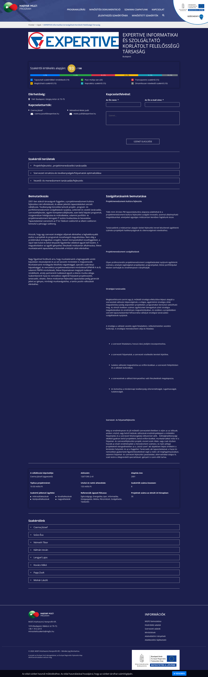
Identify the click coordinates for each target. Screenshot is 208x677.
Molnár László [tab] (39, 580)
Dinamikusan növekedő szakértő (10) (151, 83)
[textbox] (123, 104)
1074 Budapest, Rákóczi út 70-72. (43, 626)
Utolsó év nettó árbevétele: (93, 483)
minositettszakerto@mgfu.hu (41, 631)
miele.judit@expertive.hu (83, 113)
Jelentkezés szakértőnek (113, 15)
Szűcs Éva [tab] (36, 534)
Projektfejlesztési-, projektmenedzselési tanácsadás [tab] (58, 165)
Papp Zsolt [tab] (37, 572)
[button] (163, 16)
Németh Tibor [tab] (39, 542)
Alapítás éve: (137, 473)
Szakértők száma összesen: (143, 483)
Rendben (179, 673)
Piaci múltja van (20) (94, 79)
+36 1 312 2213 (35, 628)
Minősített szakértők (145, 15)
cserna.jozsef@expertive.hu (45, 113)
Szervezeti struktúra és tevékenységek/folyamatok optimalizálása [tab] (65, 173)
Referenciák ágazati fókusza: (94, 493)
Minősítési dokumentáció (104, 9)
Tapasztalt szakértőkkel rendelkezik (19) (51, 79)
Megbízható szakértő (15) (45, 83)
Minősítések (150, 632)
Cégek (38, 25)
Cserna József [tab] (39, 527)
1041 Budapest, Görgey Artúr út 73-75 (46, 99)
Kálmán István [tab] (39, 549)
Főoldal (31, 25)
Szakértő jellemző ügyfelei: (42, 493)
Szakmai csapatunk (136, 9)
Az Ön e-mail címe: (154, 100)
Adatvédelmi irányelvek (155, 636)
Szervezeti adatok (152, 628)
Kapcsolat (158, 9)
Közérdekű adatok (153, 625)
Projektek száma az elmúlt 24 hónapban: (150, 493)
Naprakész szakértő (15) (95, 83)
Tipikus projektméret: (40, 483)
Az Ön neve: (112, 100)
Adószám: (85, 473)
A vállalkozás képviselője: (42, 473)
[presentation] (126, 132)
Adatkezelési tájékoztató (155, 640)
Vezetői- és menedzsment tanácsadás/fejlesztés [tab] (56, 180)
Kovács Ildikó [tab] (38, 564)
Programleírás (76, 9)
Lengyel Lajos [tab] (38, 557)
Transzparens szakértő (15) (147, 79)
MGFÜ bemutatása (153, 621)
